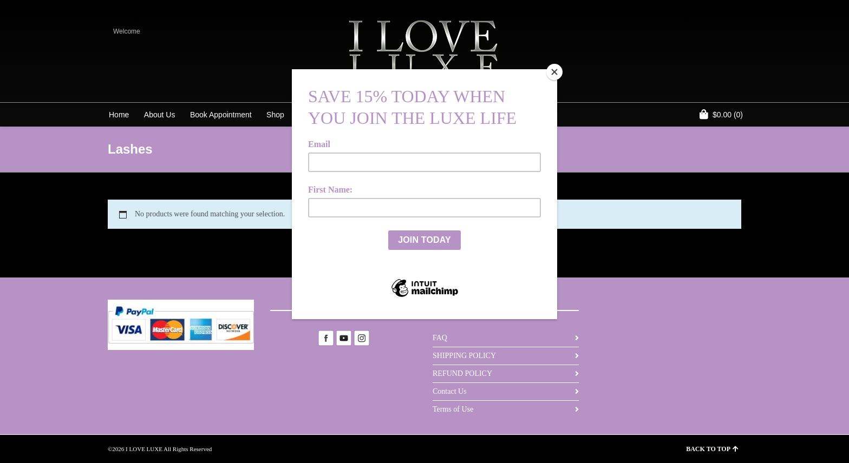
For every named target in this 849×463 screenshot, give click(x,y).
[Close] (554, 72)
